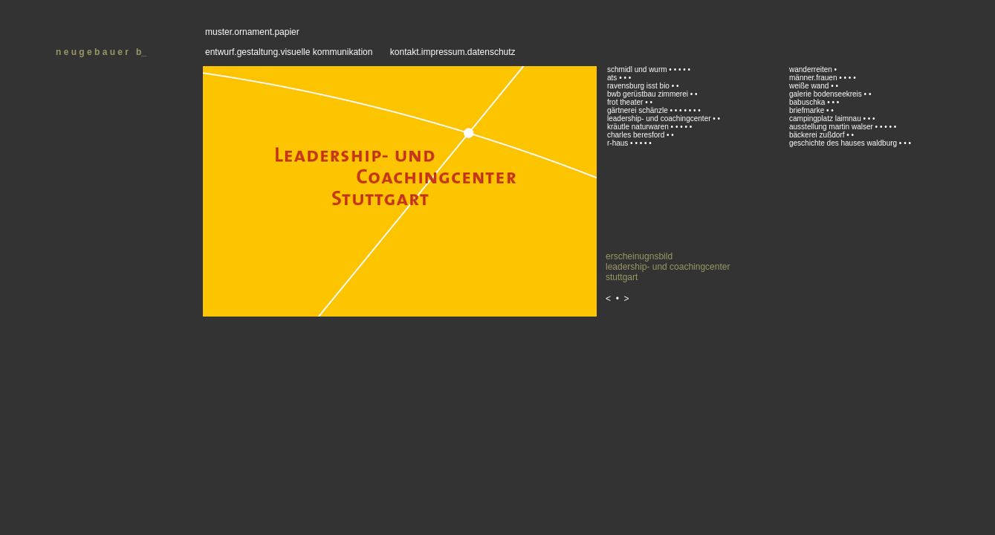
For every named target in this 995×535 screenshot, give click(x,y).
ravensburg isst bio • (640, 86)
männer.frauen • (815, 78)
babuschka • (809, 102)
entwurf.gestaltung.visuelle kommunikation (288, 52)
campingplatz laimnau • (827, 118)
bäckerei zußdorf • (819, 135)
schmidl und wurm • (639, 69)
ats (612, 78)
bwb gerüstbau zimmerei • (650, 94)
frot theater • (627, 102)
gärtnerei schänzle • (639, 110)
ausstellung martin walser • (833, 127)
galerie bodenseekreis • (827, 94)
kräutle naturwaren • (640, 127)
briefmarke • (810, 110)
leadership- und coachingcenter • (661, 118)
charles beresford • (639, 135)
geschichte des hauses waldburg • (845, 143)
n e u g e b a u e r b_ (101, 52)
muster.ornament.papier (252, 32)
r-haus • (620, 143)
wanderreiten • (813, 69)
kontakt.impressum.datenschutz (453, 52)
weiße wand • (812, 86)
